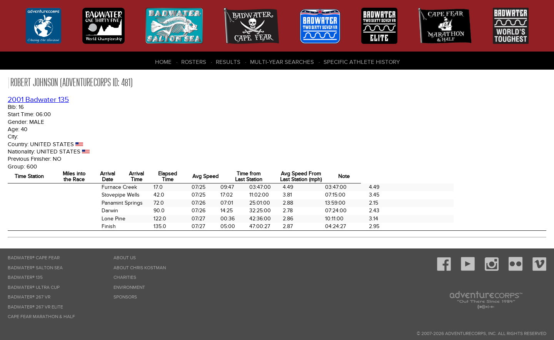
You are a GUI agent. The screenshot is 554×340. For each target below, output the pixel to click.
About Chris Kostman (139, 267)
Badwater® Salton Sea (35, 267)
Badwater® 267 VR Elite (35, 307)
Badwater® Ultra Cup (34, 287)
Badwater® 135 (25, 277)
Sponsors (125, 297)
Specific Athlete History (362, 61)
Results (228, 61)
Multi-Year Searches (282, 61)
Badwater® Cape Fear (34, 257)
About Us (124, 257)
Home (163, 61)
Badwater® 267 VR (29, 297)
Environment (129, 287)
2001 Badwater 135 (38, 99)
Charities (124, 277)
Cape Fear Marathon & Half (41, 316)
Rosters (193, 61)
